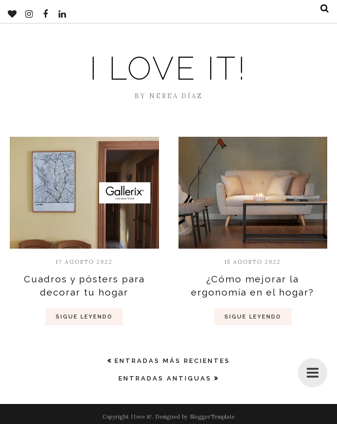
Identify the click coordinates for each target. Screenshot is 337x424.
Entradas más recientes (172, 360)
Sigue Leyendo (84, 317)
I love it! (168, 68)
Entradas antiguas (165, 378)
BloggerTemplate (212, 416)
